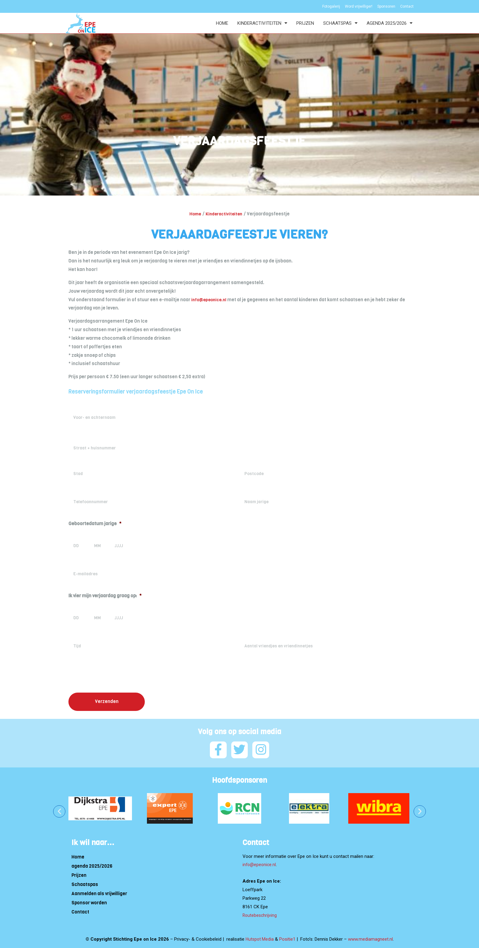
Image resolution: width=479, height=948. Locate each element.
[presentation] (114, 676)
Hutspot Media (259, 937)
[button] (59, 809)
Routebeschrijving (260, 913)
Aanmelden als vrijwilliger (99, 892)
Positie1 (288, 937)
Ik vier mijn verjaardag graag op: (104, 596)
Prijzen (305, 23)
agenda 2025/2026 (389, 23)
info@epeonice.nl (210, 300)
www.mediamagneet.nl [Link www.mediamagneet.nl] (371, 937)
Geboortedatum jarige (94, 524)
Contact (80, 910)
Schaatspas (340, 23)
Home (222, 23)
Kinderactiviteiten (262, 23)
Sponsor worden (89, 901)
